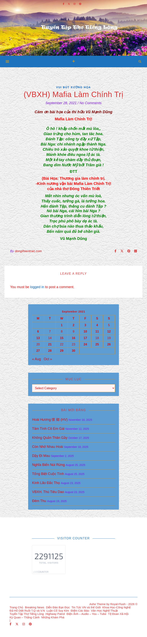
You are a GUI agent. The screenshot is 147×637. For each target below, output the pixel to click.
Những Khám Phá (52, 617)
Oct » (48, 359)
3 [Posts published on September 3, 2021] (85, 325)
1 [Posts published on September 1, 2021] (62, 325)
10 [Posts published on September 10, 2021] (85, 331)
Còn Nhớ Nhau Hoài (47, 447)
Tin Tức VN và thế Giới (86, 607)
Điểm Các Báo (80, 610)
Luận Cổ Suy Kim (58, 610)
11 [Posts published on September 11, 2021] (97, 331)
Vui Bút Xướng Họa (73, 87)
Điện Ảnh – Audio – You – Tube (86, 613)
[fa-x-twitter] (17, 624)
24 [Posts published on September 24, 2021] (85, 344)
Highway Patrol (55, 613)
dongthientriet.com (28, 251)
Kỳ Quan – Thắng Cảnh (25, 617)
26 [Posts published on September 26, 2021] (109, 344)
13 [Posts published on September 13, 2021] (38, 338)
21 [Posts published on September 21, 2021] (50, 344)
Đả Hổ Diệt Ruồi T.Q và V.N (27, 610)
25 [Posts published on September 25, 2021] (97, 344)
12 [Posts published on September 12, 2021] (109, 331)
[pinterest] (30, 624)
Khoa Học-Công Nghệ (116, 607)
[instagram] (24, 624)
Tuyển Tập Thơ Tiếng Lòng (27, 613)
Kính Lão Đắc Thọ (46, 483)
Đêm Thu (39, 501)
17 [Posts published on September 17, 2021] (85, 338)
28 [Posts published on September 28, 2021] (50, 350)
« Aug (36, 359)
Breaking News (34, 607)
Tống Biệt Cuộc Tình (48, 474)
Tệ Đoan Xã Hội (118, 613)
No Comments (91, 103)
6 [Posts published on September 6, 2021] (38, 331)
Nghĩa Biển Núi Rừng (48, 465)
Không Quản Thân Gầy (49, 438)
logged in (37, 287)
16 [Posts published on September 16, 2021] (73, 338)
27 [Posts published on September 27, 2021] (38, 350)
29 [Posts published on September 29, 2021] (61, 350)
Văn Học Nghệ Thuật (104, 610)
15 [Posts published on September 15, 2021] (61, 338)
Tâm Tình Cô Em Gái (48, 429)
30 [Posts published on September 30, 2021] (73, 350)
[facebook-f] (11, 624)
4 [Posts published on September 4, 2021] (97, 325)
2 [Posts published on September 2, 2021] (73, 325)
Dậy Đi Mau (41, 456)
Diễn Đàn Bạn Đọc (58, 607)
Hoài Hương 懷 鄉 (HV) (50, 420)
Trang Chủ (16, 607)
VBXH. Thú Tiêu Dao (48, 492)
